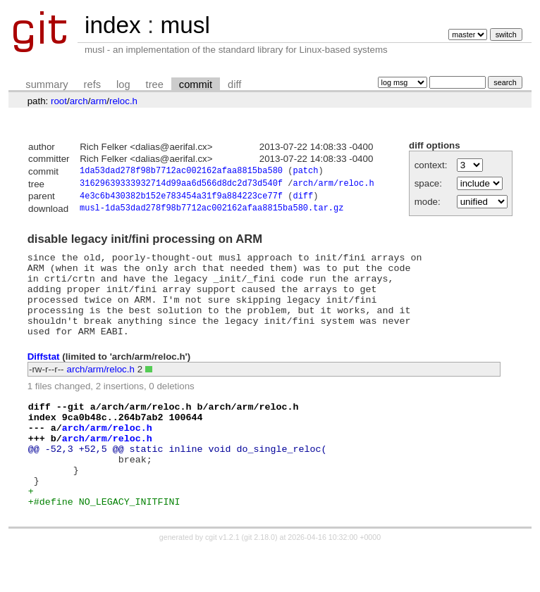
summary (46, 84)
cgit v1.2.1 (222, 579)
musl (184, 25)
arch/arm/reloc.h (333, 185)
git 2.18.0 (259, 579)
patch (305, 172)
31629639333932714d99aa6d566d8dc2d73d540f (181, 185)
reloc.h (123, 101)
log (123, 84)
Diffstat (43, 377)
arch (79, 101)
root (59, 101)
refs (92, 84)
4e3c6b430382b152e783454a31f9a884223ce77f (181, 200)
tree (155, 84)
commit (195, 84)
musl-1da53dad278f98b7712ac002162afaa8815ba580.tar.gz (211, 213)
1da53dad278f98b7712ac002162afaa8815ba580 (181, 172)
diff (234, 84)
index (113, 25)
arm (98, 101)
